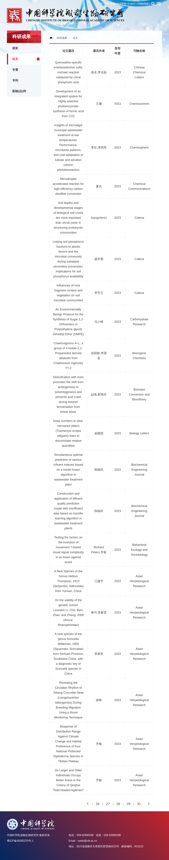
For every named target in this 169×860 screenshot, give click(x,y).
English (131, 3)
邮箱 (113, 3)
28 (118, 804)
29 (128, 804)
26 (98, 804)
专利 (15, 80)
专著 (15, 69)
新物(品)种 (19, 91)
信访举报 (121, 3)
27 (108, 804)
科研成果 (62, 38)
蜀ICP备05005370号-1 (20, 840)
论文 (15, 59)
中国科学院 (143, 3)
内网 (106, 3)
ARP (100, 3)
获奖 (15, 48)
